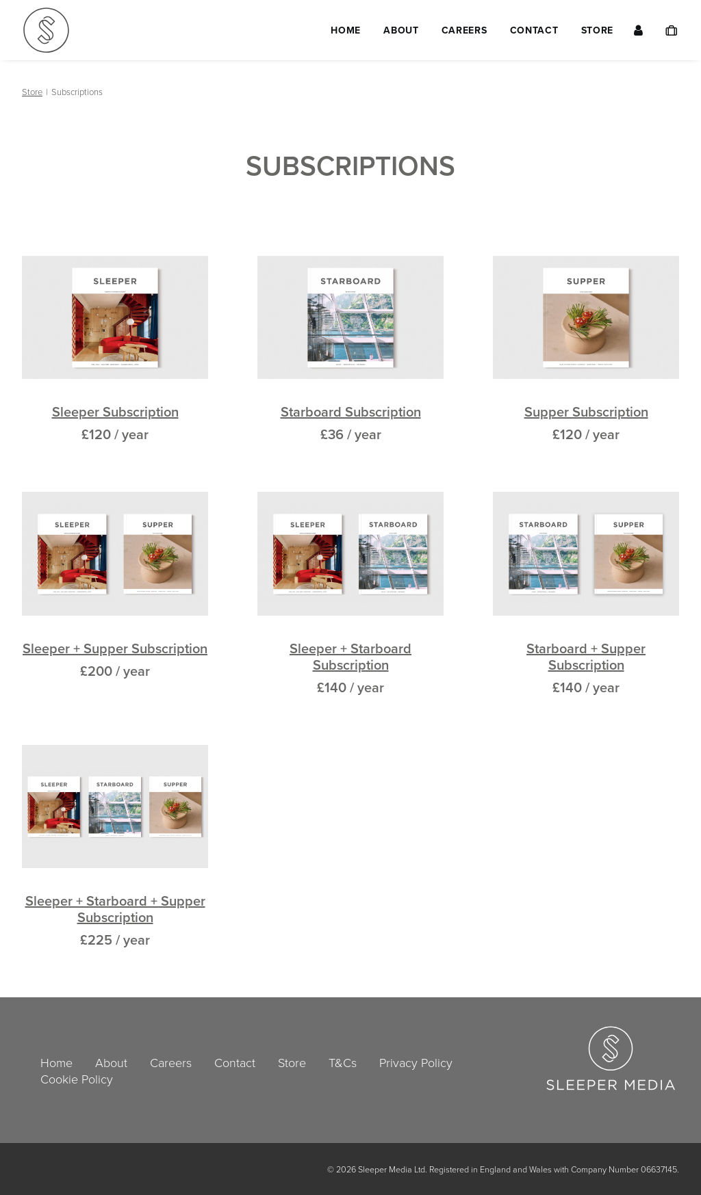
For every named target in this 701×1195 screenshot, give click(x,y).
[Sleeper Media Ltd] (46, 30)
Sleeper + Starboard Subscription (350, 656)
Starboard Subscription (351, 411)
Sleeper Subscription (115, 411)
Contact (534, 30)
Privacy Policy (416, 1062)
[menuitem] (345, 30)
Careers (464, 30)
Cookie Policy (76, 1079)
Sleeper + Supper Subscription (115, 648)
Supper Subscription (586, 411)
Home (346, 30)
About (401, 30)
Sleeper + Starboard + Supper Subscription (115, 909)
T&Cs (343, 1062)
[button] (115, 317)
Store (597, 30)
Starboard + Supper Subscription (586, 656)
